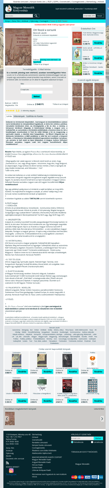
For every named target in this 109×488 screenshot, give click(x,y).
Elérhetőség (91, 2)
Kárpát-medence (18, 334)
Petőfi (91, 337)
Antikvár (25, 21)
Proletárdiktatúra (39, 339)
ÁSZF (50, 2)
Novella (84, 337)
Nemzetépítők (75, 337)
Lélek (94, 334)
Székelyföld (17, 341)
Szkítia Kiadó (37, 467)
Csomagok (44, 21)
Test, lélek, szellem (40, 341)
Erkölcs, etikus (59, 330)
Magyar (34, 337)
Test (30, 341)
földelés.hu (96, 484)
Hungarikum (46, 332)
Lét (13, 337)
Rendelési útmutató (40, 442)
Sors (55, 339)
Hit (96, 330)
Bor (31, 330)
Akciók (8, 456)
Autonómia (16, 330)
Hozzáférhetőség (34, 332)
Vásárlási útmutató (20, 2)
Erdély (50, 330)
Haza (91, 330)
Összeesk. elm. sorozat (15, 458)
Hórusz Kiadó (37, 465)
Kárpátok (29, 334)
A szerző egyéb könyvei (88, 80)
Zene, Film (16, 21)
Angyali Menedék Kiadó (41, 462)
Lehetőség (67, 334)
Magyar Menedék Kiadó (41, 459)
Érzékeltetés (54, 343)
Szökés (25, 341)
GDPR (55, 2)
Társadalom (53, 341)
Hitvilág (17, 332)
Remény (49, 339)
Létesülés (26, 337)
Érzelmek (87, 341)
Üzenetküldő (65, 2)
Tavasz (53, 21)
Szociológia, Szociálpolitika (68, 339)
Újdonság (34, 21)
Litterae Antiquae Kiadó (41, 470)
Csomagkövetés (78, 2)
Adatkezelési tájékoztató (42, 453)
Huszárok (55, 332)
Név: (22, 84)
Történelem (63, 341)
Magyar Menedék (82, 464)
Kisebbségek (64, 332)
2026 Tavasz (62, 21)
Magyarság (53, 337)
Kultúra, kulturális (88, 332)
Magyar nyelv (43, 337)
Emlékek (43, 330)
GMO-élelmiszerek (81, 330)
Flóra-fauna (69, 330)
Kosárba (98, 43)
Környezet (37, 334)
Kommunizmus (75, 332)
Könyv (7, 21)
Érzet (94, 341)
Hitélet (24, 332)
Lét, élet (19, 337)
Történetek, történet (76, 341)
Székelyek (92, 339)
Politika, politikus (26, 339)
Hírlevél (101, 2)
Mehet (37, 96)
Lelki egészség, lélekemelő (82, 334)
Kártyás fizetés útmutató (42, 445)
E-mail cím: (25, 89)
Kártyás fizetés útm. (38, 2)
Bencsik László (54, 328)
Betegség (25, 330)
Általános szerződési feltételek (44, 450)
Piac (95, 337)
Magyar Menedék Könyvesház (30, 8)
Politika (15, 339)
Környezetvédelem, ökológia (52, 334)
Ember (36, 330)
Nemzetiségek (64, 337)
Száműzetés (83, 339)
